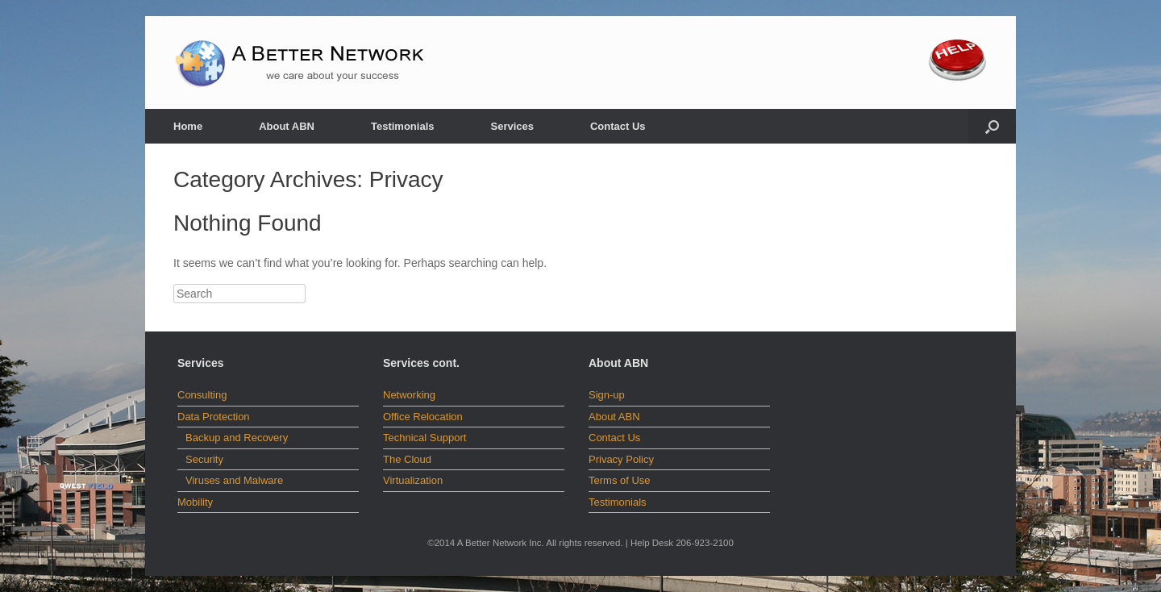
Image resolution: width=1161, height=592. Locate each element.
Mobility (195, 502)
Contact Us (618, 126)
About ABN (286, 126)
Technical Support (424, 437)
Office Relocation (423, 417)
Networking (409, 395)
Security (204, 459)
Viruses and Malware (234, 480)
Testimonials (403, 126)
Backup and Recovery (236, 437)
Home (187, 126)
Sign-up (607, 395)
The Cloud (407, 459)
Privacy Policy (621, 459)
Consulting (202, 395)
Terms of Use (620, 480)
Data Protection (213, 417)
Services (512, 126)
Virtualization (413, 480)
